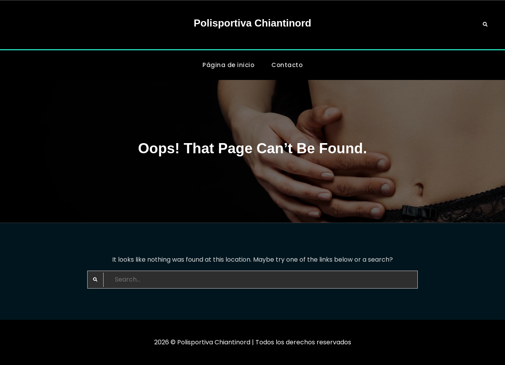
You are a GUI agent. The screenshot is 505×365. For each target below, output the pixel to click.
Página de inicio (228, 65)
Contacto (287, 65)
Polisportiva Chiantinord (252, 23)
